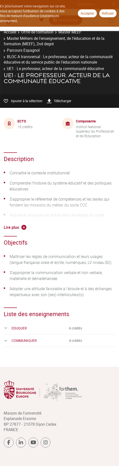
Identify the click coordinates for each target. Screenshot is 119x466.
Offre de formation (37, 32)
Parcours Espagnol (23, 50)
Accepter (87, 13)
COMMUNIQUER (24, 340)
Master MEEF (70, 32)
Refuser (108, 13)
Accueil (10, 32)
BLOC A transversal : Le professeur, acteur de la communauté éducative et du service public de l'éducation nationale (58, 59)
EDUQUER (19, 328)
